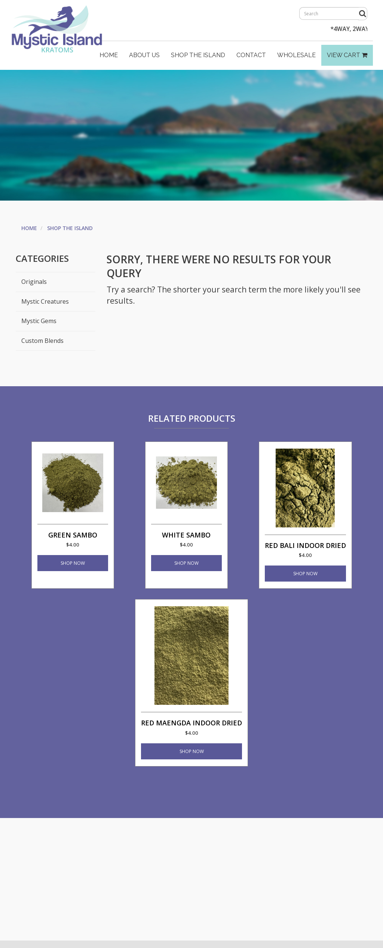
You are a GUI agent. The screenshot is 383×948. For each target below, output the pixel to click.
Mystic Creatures (45, 301)
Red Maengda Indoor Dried (191, 727)
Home (108, 55)
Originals (34, 282)
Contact (251, 55)
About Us (144, 55)
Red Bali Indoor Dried (305, 549)
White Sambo (186, 539)
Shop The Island (198, 55)
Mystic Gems (38, 321)
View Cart (347, 55)
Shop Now (73, 563)
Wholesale (296, 55)
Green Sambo (72, 539)
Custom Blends (42, 341)
